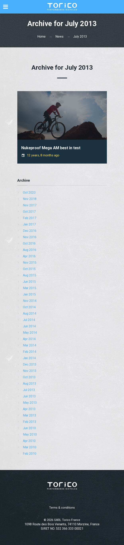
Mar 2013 (29, 415)
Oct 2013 (29, 377)
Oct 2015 (29, 269)
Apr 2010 (29, 441)
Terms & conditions (62, 507)
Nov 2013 (29, 371)
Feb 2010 (29, 453)
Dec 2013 (29, 364)
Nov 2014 (29, 301)
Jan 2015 (29, 294)
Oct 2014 (29, 307)
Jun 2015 (29, 282)
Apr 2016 (29, 256)
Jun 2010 (29, 428)
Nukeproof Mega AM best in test (50, 147)
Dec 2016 (29, 231)
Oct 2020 (29, 192)
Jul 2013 (29, 390)
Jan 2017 (29, 224)
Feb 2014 (29, 352)
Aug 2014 (29, 313)
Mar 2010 (29, 447)
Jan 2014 (29, 358)
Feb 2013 (29, 422)
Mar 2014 (29, 345)
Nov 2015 (29, 262)
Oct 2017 (29, 212)
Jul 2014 (29, 320)
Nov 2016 (29, 237)
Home (41, 36)
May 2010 (30, 434)
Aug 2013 (29, 383)
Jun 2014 (29, 326)
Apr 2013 (29, 409)
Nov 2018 (29, 199)
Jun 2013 (29, 396)
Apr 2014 (29, 339)
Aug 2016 (29, 250)
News (59, 36)
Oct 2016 (29, 243)
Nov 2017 (29, 205)
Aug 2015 (29, 275)
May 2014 (30, 332)
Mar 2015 (29, 288)
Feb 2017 (29, 218)
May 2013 (30, 403)
